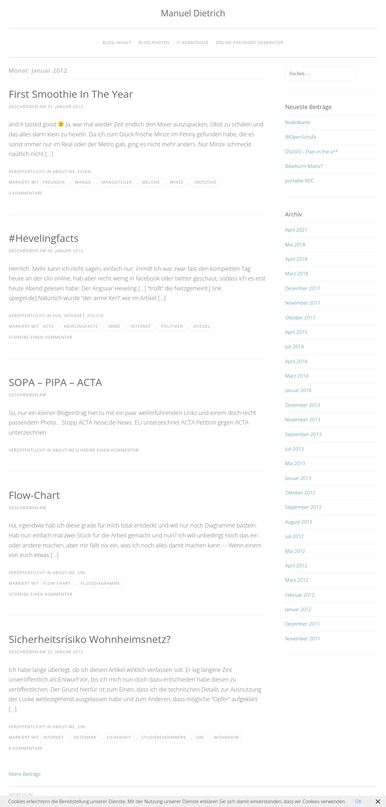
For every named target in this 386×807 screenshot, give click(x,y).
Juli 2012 (294, 536)
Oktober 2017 (300, 317)
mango (83, 182)
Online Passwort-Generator (250, 42)
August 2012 (299, 521)
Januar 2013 (298, 478)
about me (64, 171)
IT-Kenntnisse (192, 42)
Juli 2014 (294, 346)
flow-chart (57, 583)
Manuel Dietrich (193, 13)
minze (177, 182)
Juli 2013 (294, 448)
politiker (172, 326)
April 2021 (296, 229)
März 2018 (296, 273)
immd (114, 326)
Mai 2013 (295, 463)
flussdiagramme (100, 583)
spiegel (201, 326)
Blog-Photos (154, 42)
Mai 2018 (295, 244)
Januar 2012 (298, 609)
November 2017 (302, 302)
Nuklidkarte (297, 122)
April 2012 (296, 565)
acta (48, 326)
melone (151, 182)
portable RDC (299, 180)
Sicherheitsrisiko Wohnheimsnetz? (91, 639)
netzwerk (85, 737)
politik (95, 315)
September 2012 (303, 507)
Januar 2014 (298, 390)
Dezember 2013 (302, 405)
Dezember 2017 (302, 288)
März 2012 (296, 580)
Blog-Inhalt (116, 42)
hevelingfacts (81, 326)
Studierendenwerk (163, 737)
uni (81, 572)
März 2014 (296, 375)
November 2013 (302, 419)
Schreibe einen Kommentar (40, 337)
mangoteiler (116, 182)
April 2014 (296, 361)
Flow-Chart (35, 495)
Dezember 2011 (302, 623)
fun (57, 315)
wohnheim (226, 737)
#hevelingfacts (44, 238)
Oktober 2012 (300, 492)
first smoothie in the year (72, 94)
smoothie (205, 182)
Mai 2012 (295, 551)
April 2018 (296, 259)
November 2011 (302, 638)
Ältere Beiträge (25, 774)
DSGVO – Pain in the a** (311, 151)
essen (84, 171)
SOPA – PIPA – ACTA (56, 382)
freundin (54, 182)
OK (358, 801)
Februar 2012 (299, 594)
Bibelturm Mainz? (304, 166)
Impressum (21, 794)
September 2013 (303, 434)
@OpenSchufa (300, 136)
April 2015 (296, 332)
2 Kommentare (26, 193)
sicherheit (119, 737)
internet (74, 315)
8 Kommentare (26, 748)
